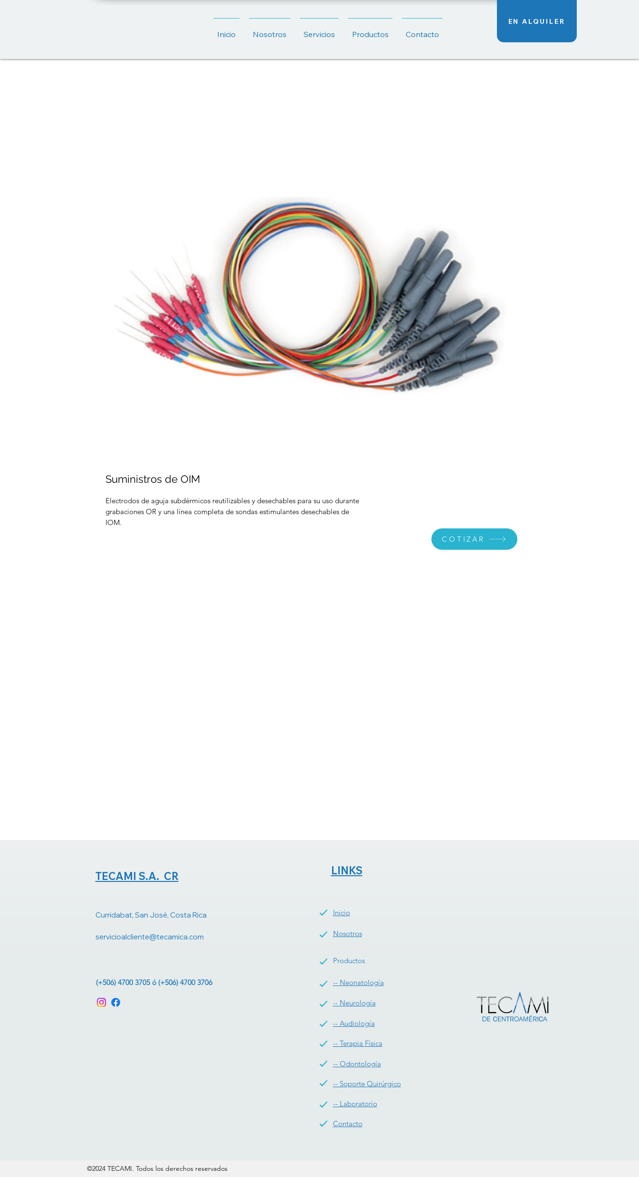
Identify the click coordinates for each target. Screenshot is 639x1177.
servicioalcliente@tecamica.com (149, 936)
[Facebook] (116, 1002)
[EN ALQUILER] (537, 21)
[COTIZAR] (474, 539)
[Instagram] (101, 1002)
